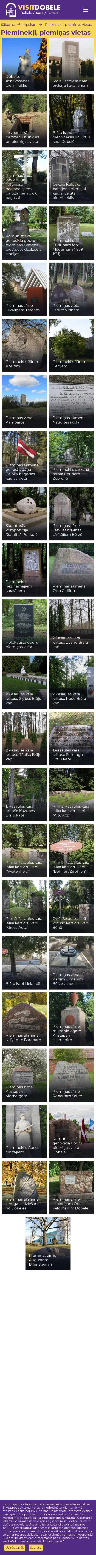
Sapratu (35, 1547)
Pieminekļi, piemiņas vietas (68, 24)
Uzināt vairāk (15, 1547)
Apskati (30, 24)
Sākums (8, 24)
